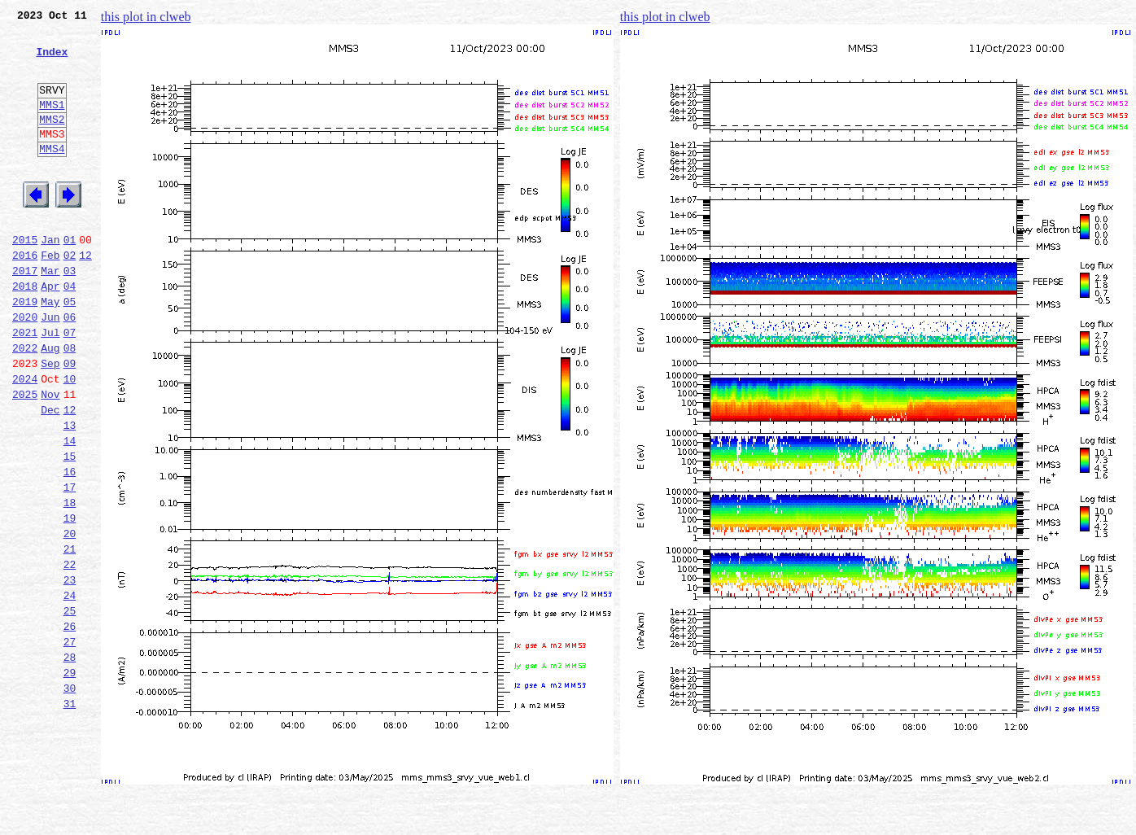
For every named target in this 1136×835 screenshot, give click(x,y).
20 (69, 618)
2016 (24, 296)
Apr (50, 332)
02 (69, 296)
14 (69, 511)
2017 (24, 314)
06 (69, 368)
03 (69, 314)
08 (69, 403)
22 (69, 654)
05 (69, 350)
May (50, 350)
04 (69, 332)
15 (69, 529)
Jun (50, 368)
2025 (24, 457)
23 (69, 672)
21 (69, 636)
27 (69, 744)
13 (69, 493)
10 (69, 439)
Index (52, 61)
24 (69, 690)
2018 (24, 332)
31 (69, 815)
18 (69, 582)
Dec (50, 475)
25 (69, 708)
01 (69, 278)
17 (69, 564)
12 (85, 296)
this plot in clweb (146, 17)
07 (69, 385)
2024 (24, 439)
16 (69, 547)
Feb (50, 296)
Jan (50, 278)
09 (69, 421)
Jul (50, 385)
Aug (50, 403)
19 (69, 600)
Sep (50, 421)
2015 (24, 278)
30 (69, 797)
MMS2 (51, 140)
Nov (50, 457)
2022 (24, 403)
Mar (50, 314)
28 (69, 761)
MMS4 (51, 175)
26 (69, 726)
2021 (24, 385)
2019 (24, 350)
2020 (24, 368)
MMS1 (51, 123)
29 (69, 779)
